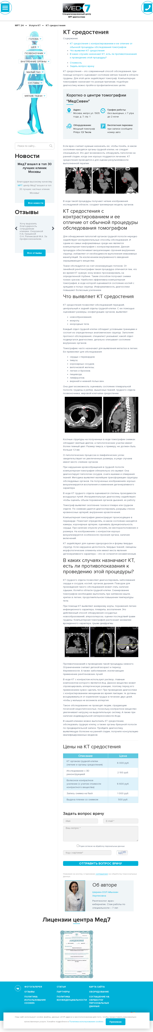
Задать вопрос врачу (82, 66)
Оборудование (99, 991)
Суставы (35, 82)
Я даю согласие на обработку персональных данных (101, 846)
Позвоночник (35, 53)
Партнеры (63, 991)
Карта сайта (97, 986)
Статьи (61, 986)
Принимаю (115, 1022)
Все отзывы (34, 253)
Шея (35, 47)
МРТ (20, 185)
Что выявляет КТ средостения (87, 50)
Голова (35, 38)
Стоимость (76, 62)
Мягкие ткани (35, 95)
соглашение (102, 874)
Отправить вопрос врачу (100, 863)
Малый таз (35, 72)
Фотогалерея (33, 986)
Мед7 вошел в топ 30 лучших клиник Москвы (35, 168)
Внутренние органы (35, 61)
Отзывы (29, 991)
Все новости (35, 203)
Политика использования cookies (35, 1000)
